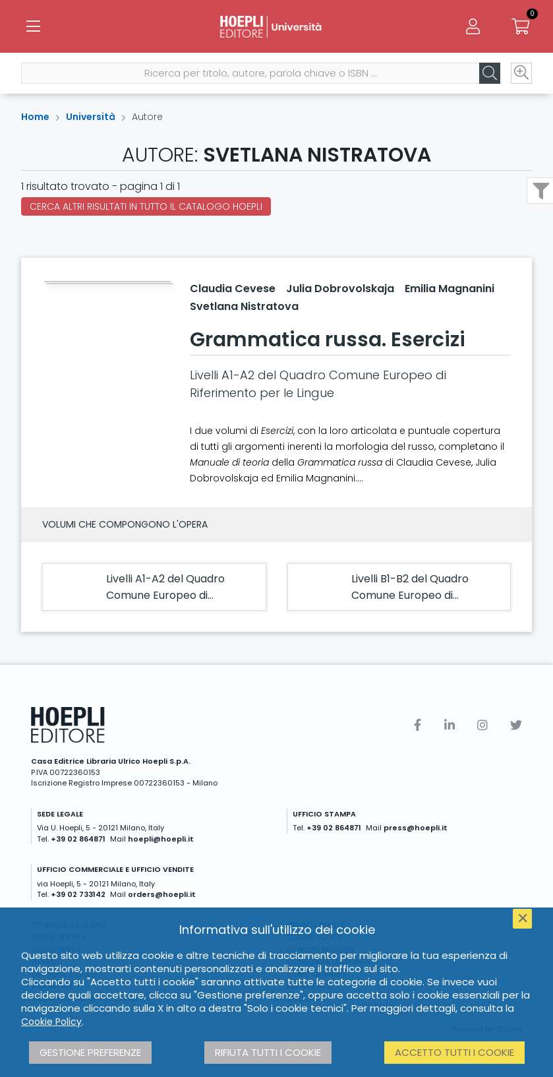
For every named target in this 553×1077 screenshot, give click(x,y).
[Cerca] (489, 73)
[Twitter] (516, 725)
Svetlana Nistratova (244, 306)
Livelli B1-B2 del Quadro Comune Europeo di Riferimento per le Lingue (415, 595)
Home (35, 116)
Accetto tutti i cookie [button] (454, 1052)
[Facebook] (417, 725)
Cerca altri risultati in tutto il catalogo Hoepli (146, 206)
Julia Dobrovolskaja (340, 288)
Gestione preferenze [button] (90, 1052)
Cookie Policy (51, 1021)
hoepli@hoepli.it (161, 839)
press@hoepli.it (416, 827)
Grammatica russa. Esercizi (327, 340)
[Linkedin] (449, 725)
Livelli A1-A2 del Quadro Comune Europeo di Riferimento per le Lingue (170, 595)
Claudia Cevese (233, 288)
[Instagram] (482, 725)
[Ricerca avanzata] (521, 73)
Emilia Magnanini (449, 288)
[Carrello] (520, 26)
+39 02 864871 (78, 839)
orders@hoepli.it (162, 894)
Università (90, 116)
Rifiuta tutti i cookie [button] (268, 1052)
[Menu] (33, 26)
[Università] (276, 26)
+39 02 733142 (78, 894)
